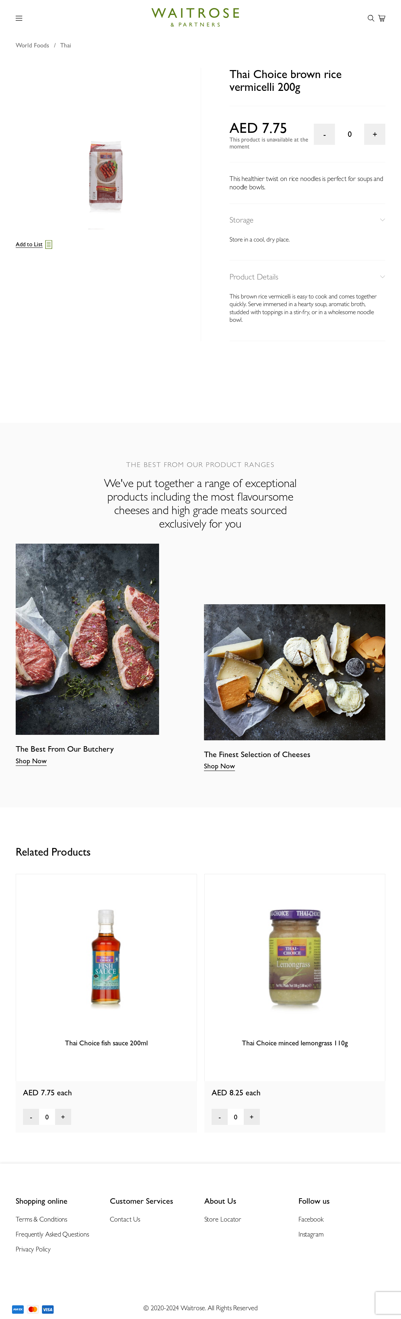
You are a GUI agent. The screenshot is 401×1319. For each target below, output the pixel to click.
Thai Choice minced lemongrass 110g (295, 1043)
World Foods (32, 45)
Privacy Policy (33, 1249)
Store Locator (223, 1219)
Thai (65, 45)
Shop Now (31, 761)
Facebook (311, 1219)
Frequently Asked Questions (52, 1234)
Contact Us (125, 1219)
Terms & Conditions (41, 1219)
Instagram (311, 1234)
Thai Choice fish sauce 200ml (106, 1043)
